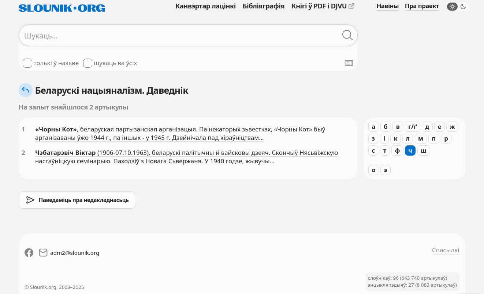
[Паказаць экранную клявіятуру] (349, 63)
